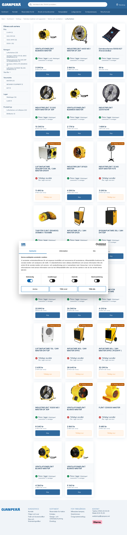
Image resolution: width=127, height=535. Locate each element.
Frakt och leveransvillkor (36, 517)
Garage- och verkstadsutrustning (56, 518)
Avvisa (35, 289)
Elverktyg (53, 521)
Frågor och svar (33, 514)
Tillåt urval (63, 289)
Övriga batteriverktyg (78, 517)
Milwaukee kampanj (77, 511)
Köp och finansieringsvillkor (34, 520)
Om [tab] (94, 251)
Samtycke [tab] (32, 251)
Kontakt (30, 511)
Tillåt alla (92, 289)
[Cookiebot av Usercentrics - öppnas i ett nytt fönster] (97, 244)
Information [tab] (63, 251)
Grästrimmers (75, 514)
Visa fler (6, 72)
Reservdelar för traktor (57, 511)
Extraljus (52, 514)
